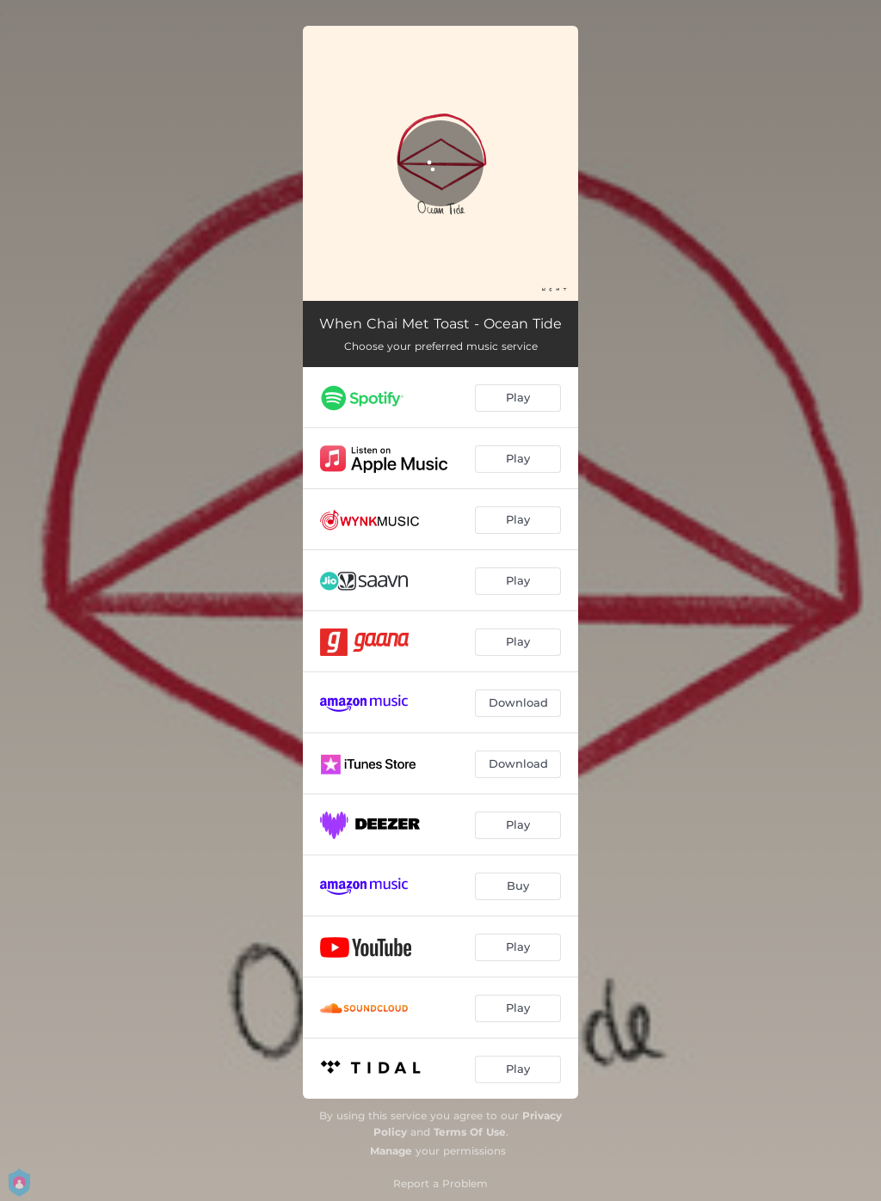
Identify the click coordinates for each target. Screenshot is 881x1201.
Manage (391, 1150)
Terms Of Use (470, 1131)
